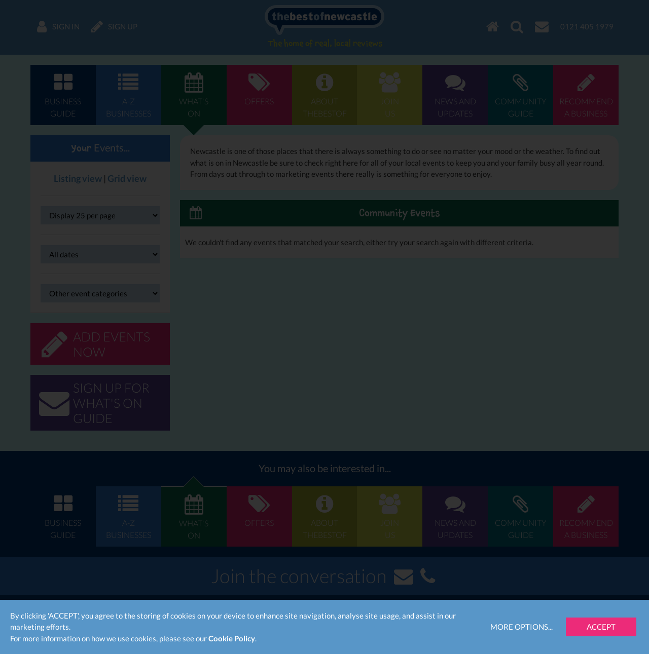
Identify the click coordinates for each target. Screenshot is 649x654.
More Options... (521, 626)
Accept (601, 626)
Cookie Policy (231, 638)
